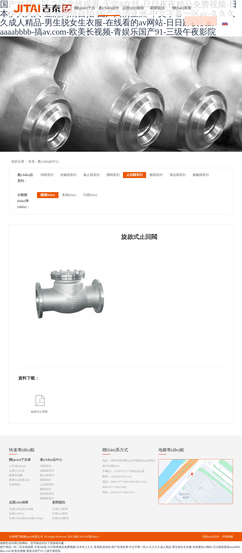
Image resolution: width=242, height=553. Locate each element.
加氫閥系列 (68, 175)
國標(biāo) (47, 195)
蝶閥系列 (156, 175)
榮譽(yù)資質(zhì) (19, 480)
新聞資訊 (157, 8)
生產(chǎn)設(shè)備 (21, 509)
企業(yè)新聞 (60, 509)
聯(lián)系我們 (181, 11)
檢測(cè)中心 (17, 513)
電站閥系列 (177, 175)
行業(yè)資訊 (60, 513)
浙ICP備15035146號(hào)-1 (84, 536)
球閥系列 (46, 175)
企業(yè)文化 (17, 470)
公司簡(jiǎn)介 (18, 466)
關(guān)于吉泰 (84, 11)
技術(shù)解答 (60, 518)
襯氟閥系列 (201, 175)
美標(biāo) (69, 195)
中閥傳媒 (227, 536)
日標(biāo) (90, 195)
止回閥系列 (134, 175)
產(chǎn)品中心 (108, 11)
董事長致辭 (16, 475)
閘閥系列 (113, 175)
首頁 (31, 161)
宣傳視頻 (14, 484)
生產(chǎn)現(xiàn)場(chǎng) (26, 518)
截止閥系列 (91, 175)
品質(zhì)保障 (133, 8)
